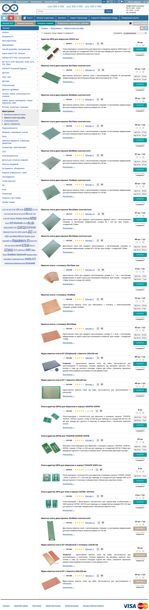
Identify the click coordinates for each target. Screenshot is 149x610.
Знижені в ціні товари (11, 198)
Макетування (8, 111)
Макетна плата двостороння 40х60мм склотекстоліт (66, 95)
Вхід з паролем (134, 2)
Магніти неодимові (10, 164)
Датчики (5, 81)
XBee (33, 250)
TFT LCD (17, 250)
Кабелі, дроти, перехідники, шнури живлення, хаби (17, 101)
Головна (6, 606)
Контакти (62, 18)
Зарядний (21, 254)
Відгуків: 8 (89, 299)
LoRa (11, 236)
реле (23, 263)
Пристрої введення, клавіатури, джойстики (16, 142)
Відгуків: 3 (89, 126)
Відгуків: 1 (90, 44)
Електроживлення (10, 156)
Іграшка (29, 255)
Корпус (22, 259)
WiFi (28, 249)
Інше (4, 189)
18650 (28, 209)
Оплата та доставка (45, 18)
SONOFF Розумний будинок (14, 68)
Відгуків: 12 (90, 70)
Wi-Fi (23, 250)
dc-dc (30, 222)
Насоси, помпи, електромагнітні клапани (16, 95)
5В (26, 213)
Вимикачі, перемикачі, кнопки (15, 132)
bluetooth (18, 223)
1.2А (3, 209)
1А (33, 209)
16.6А (21, 209)
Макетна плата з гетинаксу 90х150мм (58, 324)
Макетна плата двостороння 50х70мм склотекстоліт (66, 121)
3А (20, 214)
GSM (23, 232)
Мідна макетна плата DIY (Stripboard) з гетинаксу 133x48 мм (69, 545)
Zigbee (5, 254)
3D (3, 185)
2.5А (8, 214)
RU (108, 1)
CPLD (25, 223)
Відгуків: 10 (90, 214)
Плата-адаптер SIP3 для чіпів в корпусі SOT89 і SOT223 (67, 492)
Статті (28, 18)
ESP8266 (31, 227)
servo (13, 245)
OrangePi (5, 241)
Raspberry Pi (7, 36)
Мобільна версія (6, 2)
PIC (11, 241)
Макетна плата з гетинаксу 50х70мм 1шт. (60, 265)
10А (10, 209)
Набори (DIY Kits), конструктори (16, 58)
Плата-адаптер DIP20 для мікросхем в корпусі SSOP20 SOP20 (70, 406)
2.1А (36, 209)
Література (7, 194)
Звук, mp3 (6, 77)
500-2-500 (56, 6)
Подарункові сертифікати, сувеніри (72, 23)
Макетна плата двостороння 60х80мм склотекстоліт (66, 151)
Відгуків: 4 (89, 99)
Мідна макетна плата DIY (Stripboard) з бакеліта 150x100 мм (69, 353)
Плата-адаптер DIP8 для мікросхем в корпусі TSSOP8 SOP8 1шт (71, 465)
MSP (22, 236)
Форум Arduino (22, 2)
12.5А (13, 209)
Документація (36, 2)
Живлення (17, 263)
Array (7, 223)
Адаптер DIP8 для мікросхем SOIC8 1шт (60, 39)
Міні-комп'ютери (9, 41)
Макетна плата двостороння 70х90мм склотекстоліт (66, 180)
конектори (16, 259)
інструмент (8, 259)
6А (29, 214)
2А (18, 214)
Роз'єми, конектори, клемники (15, 107)
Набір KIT (30, 258)
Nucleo (27, 236)
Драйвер (11, 254)
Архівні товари (8, 202)
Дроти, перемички (12, 124)
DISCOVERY (9, 227)
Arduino (5, 32)
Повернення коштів (130, 18)
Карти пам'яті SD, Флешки (13, 53)
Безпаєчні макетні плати (14, 114)
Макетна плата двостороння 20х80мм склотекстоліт (66, 518)
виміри (35, 254)
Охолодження (8, 177)
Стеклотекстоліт (11, 121)
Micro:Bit (17, 236)
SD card (7, 245)
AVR (11, 223)
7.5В (34, 214)
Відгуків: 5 (89, 329)
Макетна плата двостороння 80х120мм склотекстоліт (66, 209)
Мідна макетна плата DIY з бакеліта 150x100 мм (63, 380)
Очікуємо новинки (45, 23)
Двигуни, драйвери (10, 89)
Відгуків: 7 (89, 240)
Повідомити (140, 528)
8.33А (5, 218)
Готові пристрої (9, 181)
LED (4, 151)
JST (30, 231)
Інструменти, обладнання (13, 168)
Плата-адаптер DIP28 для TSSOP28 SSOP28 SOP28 (65, 436)
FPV (15, 232)
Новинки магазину (25, 23)
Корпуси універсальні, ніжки (14, 173)
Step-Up (32, 245)
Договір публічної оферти (93, 606)
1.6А (6, 209)
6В (31, 214)
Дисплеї (5, 73)
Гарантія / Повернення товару (104, 18)
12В (17, 209)
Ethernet (6, 232)
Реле (4, 136)
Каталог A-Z (8, 23)
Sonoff (18, 245)
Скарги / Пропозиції (78, 18)
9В (8, 218)
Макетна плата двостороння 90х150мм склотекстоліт (66, 236)
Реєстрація (36, 606)
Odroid (32, 236)
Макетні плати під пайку (14, 118)
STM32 (8, 249)
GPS (19, 232)
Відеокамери (7, 45)
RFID (32, 241)
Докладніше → (69, 58)
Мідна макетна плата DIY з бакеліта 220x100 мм (63, 571)
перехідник (9, 263)
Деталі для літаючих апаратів (15, 160)
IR (26, 232)
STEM (25, 245)
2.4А (5, 214)
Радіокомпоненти (9, 128)
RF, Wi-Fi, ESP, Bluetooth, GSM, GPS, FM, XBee (18, 63)
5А (24, 214)
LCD (34, 232)
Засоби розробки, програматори (16, 49)
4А (22, 214)
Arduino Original (22, 218)
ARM (33, 218)
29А (15, 214)
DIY (15, 227)
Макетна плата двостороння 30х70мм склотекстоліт (66, 66)
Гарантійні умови (51, 2)
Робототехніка (8, 85)
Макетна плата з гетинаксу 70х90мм (58, 295)
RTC (35, 241)
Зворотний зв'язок (53, 606)
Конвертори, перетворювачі (14, 147)
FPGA (12, 232)
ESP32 (21, 227)
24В (12, 214)
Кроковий (30, 263)
